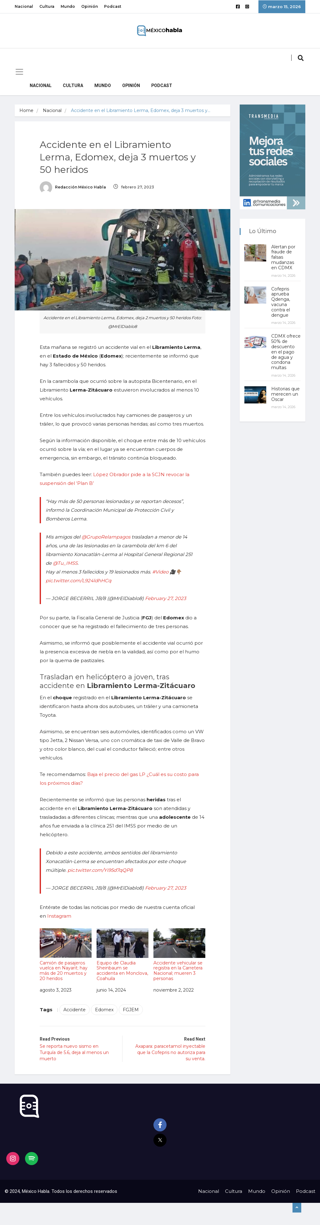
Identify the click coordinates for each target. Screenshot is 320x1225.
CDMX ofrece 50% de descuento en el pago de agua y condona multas (286, 351)
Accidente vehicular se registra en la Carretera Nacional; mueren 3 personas (179, 954)
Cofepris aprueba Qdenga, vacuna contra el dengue (280, 302)
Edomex (104, 1010)
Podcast (112, 6)
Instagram (59, 916)
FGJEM (131, 1010)
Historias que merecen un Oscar (285, 394)
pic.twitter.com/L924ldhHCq (78, 580)
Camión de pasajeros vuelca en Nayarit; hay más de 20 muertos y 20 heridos (66, 954)
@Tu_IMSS (65, 563)
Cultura (46, 6)
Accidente (74, 1010)
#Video (160, 572)
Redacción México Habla (73, 187)
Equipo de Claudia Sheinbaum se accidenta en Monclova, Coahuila (122, 954)
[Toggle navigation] (19, 71)
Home (26, 110)
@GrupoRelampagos (106, 537)
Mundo (68, 6)
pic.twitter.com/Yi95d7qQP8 (100, 870)
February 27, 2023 (165, 598)
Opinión (89, 6)
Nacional (24, 6)
